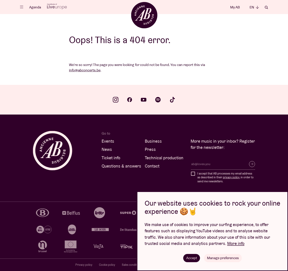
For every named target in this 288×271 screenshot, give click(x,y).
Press (150, 149)
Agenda (35, 7)
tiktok (172, 100)
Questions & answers (121, 166)
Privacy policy (83, 265)
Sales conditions (132, 265)
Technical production (164, 157)
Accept (191, 258)
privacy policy (231, 177)
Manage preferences (223, 258)
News (107, 149)
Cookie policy (107, 265)
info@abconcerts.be (84, 70)
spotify (158, 100)
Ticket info (111, 157)
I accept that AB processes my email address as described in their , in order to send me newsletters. (225, 177)
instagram (115, 100)
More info (235, 243)
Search (266, 7)
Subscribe (252, 164)
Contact (152, 166)
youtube (143, 100)
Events (108, 141)
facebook (129, 99)
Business (153, 141)
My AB (235, 7)
